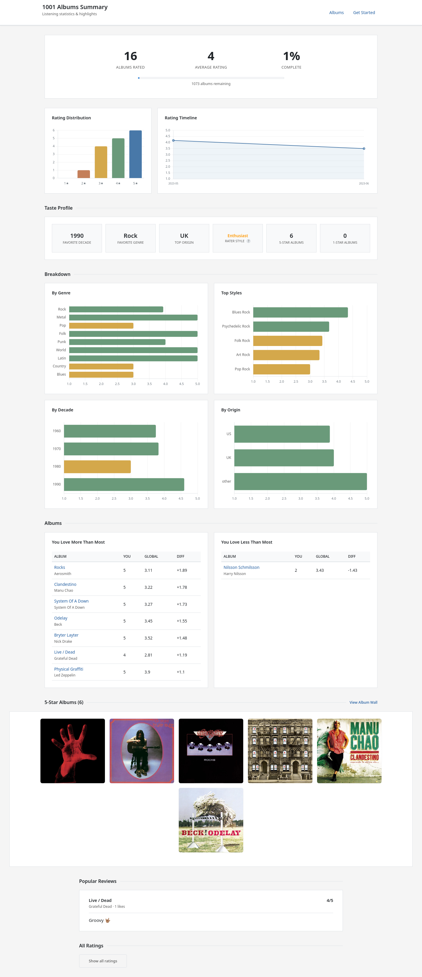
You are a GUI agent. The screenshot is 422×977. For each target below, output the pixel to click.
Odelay (60, 618)
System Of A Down (71, 601)
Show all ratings (103, 961)
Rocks (59, 567)
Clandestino (65, 584)
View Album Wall (363, 702)
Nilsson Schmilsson (241, 567)
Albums (336, 12)
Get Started (364, 12)
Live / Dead (64, 652)
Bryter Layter (66, 635)
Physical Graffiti (68, 669)
